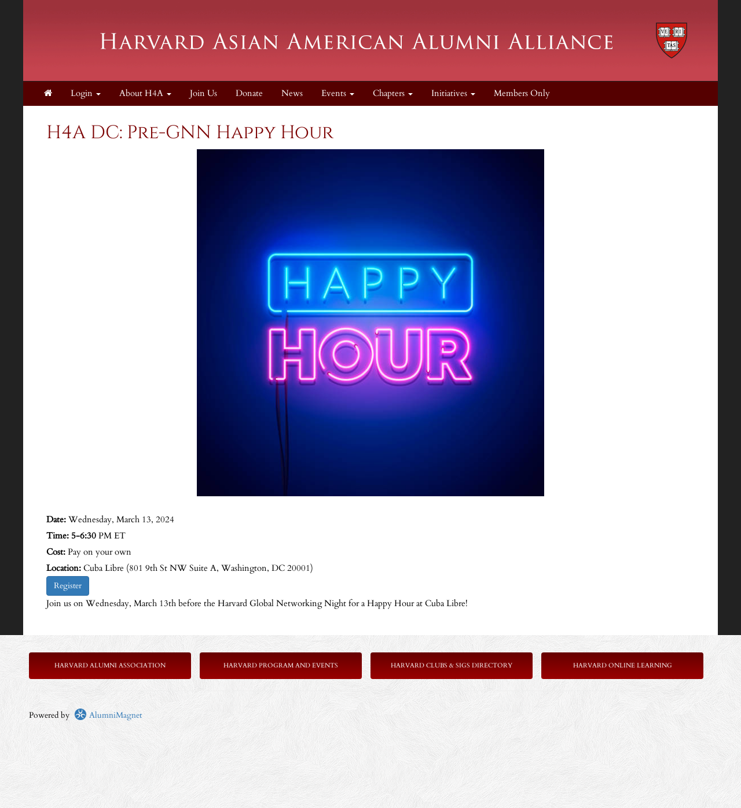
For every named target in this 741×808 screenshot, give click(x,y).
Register (68, 585)
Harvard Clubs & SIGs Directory (451, 665)
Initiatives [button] (453, 93)
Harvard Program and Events (280, 665)
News (292, 93)
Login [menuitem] (86, 93)
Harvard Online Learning (622, 665)
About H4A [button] (145, 93)
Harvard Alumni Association (110, 665)
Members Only (522, 93)
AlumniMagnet (108, 715)
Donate (249, 93)
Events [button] (337, 93)
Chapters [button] (393, 93)
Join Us (203, 93)
